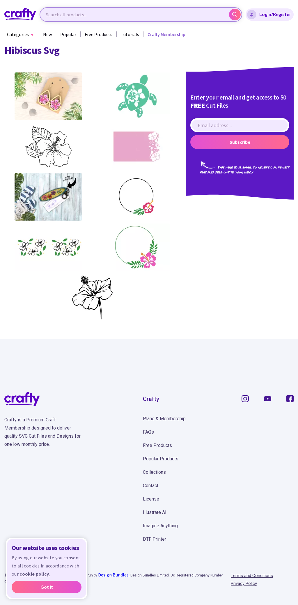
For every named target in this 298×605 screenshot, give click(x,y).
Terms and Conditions (252, 575)
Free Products (98, 34)
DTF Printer (154, 539)
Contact (150, 485)
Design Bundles (113, 575)
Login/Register (269, 14)
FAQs (148, 432)
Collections (154, 472)
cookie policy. (34, 574)
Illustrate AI (154, 512)
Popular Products (160, 459)
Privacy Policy (244, 583)
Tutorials (130, 34)
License (151, 499)
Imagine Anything (160, 525)
